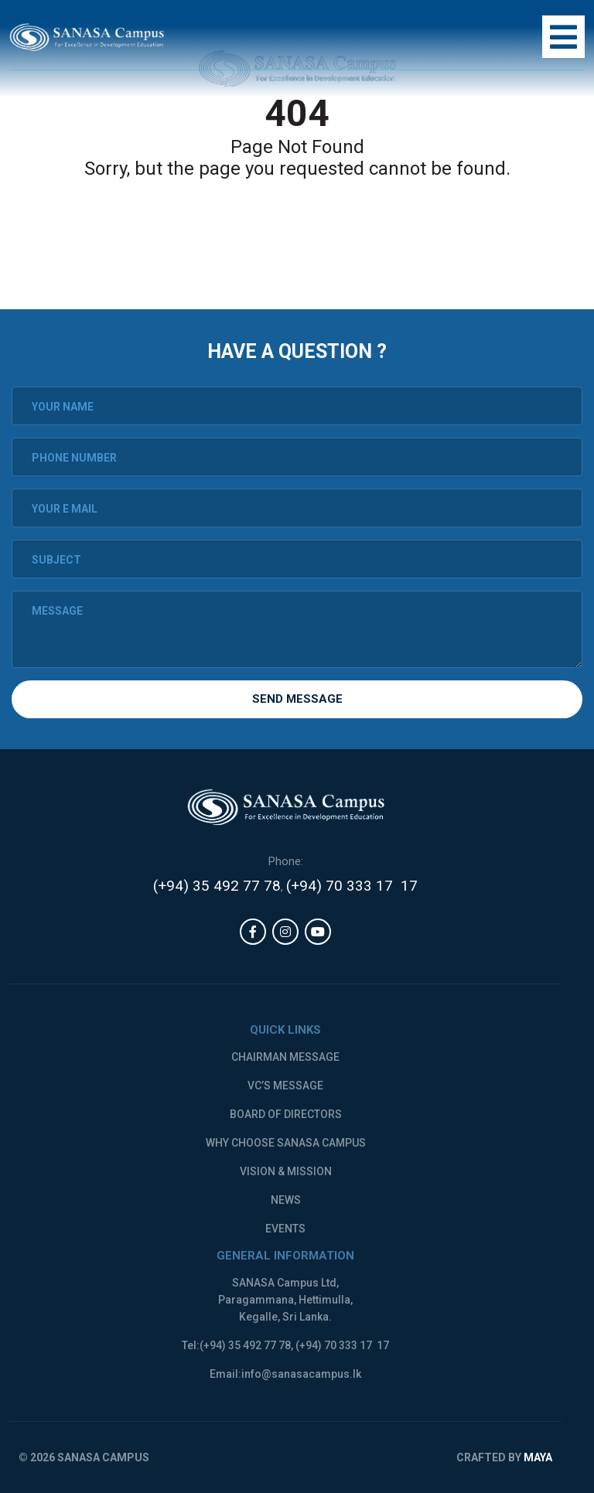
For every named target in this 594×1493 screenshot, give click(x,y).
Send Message (297, 699)
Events (285, 1228)
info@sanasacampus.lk (301, 1374)
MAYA (538, 1457)
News (286, 1200)
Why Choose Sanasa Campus (286, 1143)
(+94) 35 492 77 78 (217, 886)
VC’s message (285, 1085)
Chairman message (285, 1057)
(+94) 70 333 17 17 (352, 886)
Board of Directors (286, 1114)
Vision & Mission (286, 1171)
